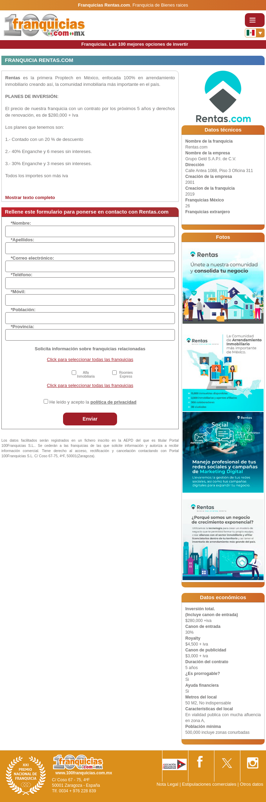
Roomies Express (126, 374)
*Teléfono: (22, 274)
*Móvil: (18, 291)
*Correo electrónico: (32, 258)
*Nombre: (21, 223)
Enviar (90, 419)
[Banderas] (255, 32)
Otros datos (251, 784)
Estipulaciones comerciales (209, 784)
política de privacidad (113, 402)
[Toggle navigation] (255, 20)
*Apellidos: (22, 239)
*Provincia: (22, 326)
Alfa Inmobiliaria (86, 374)
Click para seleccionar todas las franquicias (90, 359)
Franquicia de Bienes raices (160, 5)
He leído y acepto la (93, 402)
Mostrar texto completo (30, 197)
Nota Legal (167, 784)
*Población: (23, 309)
